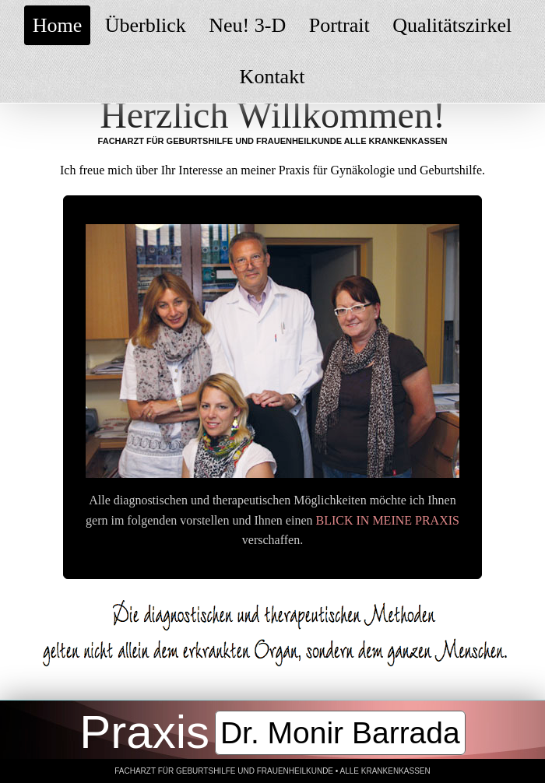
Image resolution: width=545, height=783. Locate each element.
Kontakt (272, 76)
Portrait (339, 25)
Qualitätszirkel (452, 25)
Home (58, 25)
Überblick (145, 25)
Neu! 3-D (247, 25)
